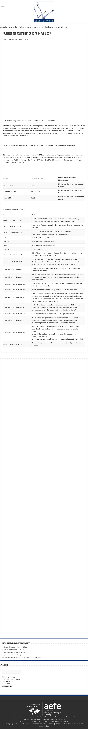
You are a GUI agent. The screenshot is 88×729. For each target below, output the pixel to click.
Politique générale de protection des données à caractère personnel (29, 724)
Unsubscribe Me (8, 677)
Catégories (7, 683)
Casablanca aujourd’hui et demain (14, 652)
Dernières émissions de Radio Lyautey (16, 643)
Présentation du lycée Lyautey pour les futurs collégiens (22, 658)
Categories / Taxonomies (11, 679)
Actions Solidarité (25, 27)
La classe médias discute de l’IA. (13, 650)
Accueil (3, 27)
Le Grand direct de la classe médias (14, 647)
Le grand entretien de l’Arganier (13, 655)
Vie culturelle (12, 27)
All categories (7, 681)
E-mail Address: (7, 669)
